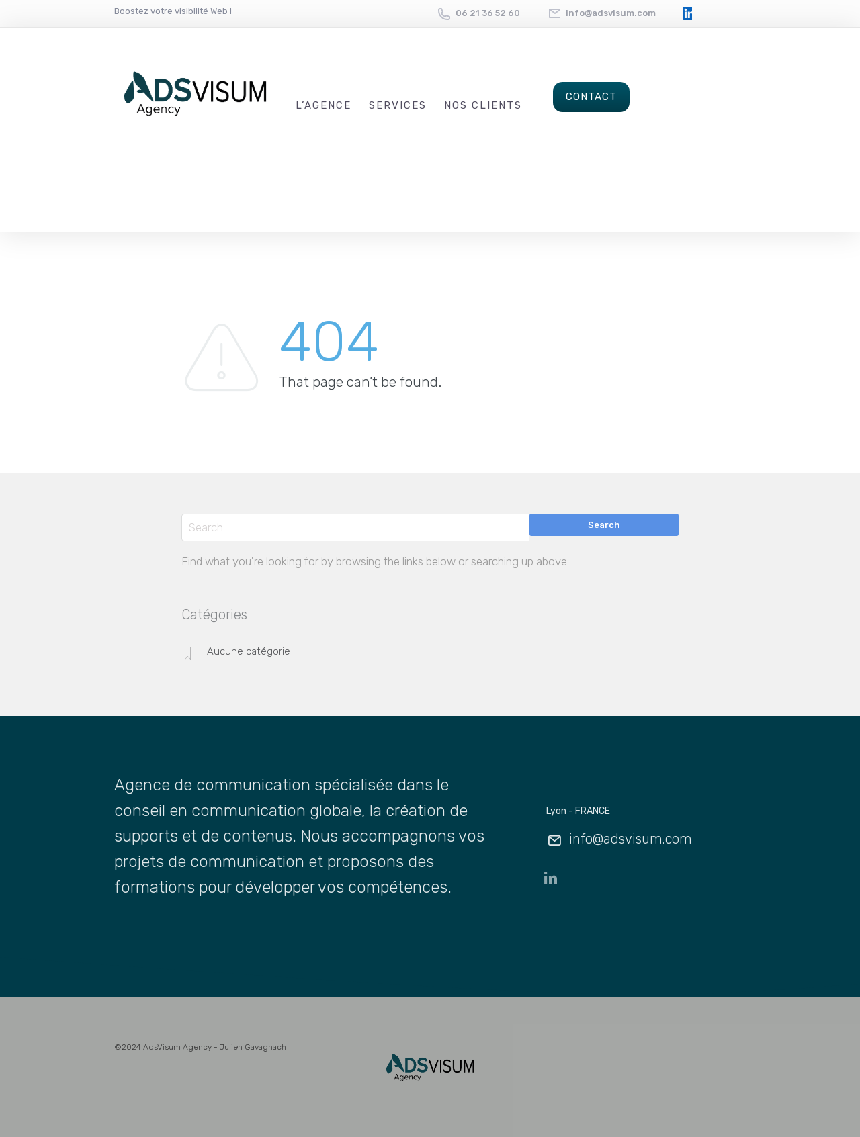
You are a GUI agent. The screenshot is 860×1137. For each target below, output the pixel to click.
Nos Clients (483, 105)
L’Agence (323, 105)
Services (398, 105)
